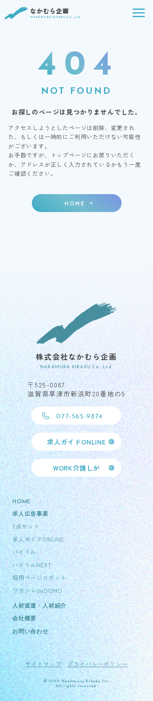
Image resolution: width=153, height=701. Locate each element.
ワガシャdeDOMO (37, 590)
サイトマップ (43, 664)
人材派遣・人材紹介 (39, 606)
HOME (21, 502)
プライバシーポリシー (97, 664)
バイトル (24, 552)
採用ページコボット (39, 577)
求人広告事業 (30, 513)
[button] (139, 13)
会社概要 (24, 619)
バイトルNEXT (31, 565)
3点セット (26, 526)
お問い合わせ (30, 632)
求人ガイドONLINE (38, 539)
